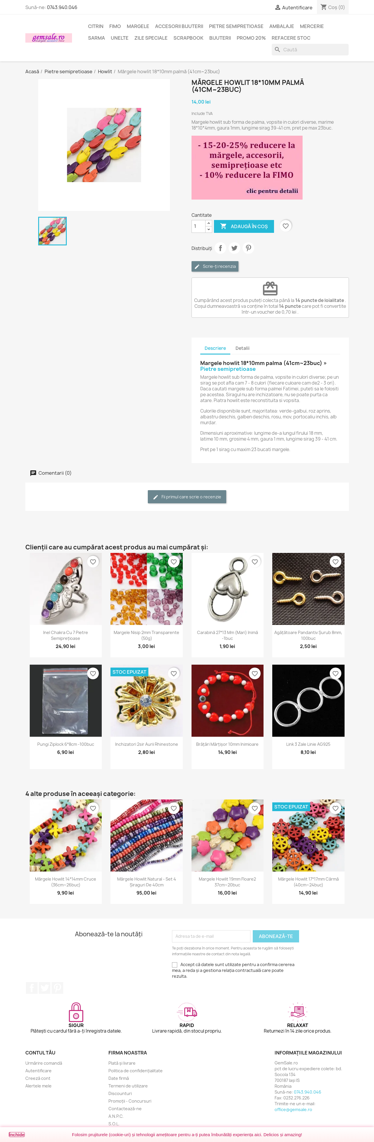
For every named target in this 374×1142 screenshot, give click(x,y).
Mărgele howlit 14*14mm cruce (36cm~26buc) (65, 882)
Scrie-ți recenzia (215, 266)
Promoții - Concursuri (129, 1101)
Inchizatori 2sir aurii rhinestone (146, 744)
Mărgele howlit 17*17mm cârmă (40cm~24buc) (308, 882)
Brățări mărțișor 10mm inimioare (227, 744)
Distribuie (220, 248)
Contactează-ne (125, 1108)
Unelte (120, 38)
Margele (138, 26)
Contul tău (40, 1053)
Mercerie (312, 26)
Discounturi (120, 1093)
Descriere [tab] (215, 348)
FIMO (115, 26)
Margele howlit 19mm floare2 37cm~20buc (227, 882)
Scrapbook (188, 38)
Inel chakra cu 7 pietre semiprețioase (65, 635)
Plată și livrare (122, 1063)
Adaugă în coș (244, 226)
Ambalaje (281, 26)
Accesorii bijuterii (179, 26)
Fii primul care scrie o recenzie (187, 497)
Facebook (32, 988)
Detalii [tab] (243, 348)
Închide (16, 1134)
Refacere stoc (291, 38)
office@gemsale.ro (293, 1109)
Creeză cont (37, 1078)
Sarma (96, 38)
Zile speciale (151, 38)
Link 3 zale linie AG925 (308, 744)
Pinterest (248, 248)
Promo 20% (251, 38)
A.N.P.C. (116, 1116)
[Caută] (310, 49)
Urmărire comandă (43, 1063)
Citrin (95, 26)
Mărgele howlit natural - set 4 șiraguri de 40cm (146, 882)
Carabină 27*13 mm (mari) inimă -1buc (227, 635)
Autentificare (38, 1070)
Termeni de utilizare (128, 1086)
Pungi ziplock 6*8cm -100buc (65, 744)
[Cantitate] (199, 226)
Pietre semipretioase (236, 26)
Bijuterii (220, 38)
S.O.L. (114, 1124)
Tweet (234, 248)
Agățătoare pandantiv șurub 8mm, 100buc (308, 635)
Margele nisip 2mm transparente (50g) (146, 635)
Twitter (44, 988)
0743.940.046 (62, 7)
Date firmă (118, 1078)
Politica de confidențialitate (135, 1070)
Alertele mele (38, 1086)
